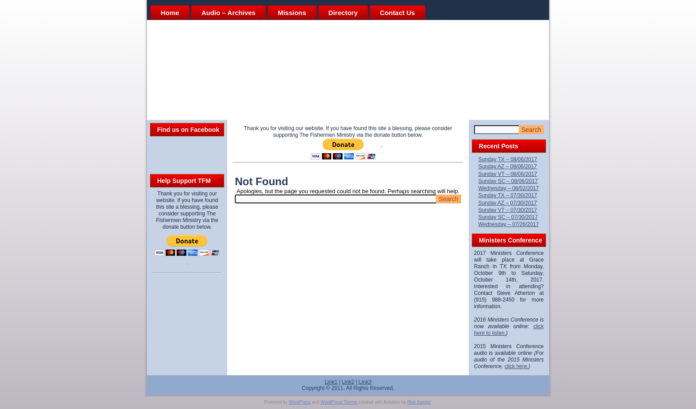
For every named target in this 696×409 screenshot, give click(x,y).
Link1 (330, 382)
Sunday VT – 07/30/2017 (507, 210)
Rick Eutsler (419, 402)
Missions (292, 12)
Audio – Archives (229, 12)
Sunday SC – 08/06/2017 (508, 181)
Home (170, 12)
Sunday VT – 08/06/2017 (507, 174)
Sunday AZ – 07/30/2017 (507, 203)
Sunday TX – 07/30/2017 (507, 195)
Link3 (365, 382)
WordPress (300, 402)
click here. (517, 366)
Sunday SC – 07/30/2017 (508, 217)
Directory (343, 12)
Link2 (348, 382)
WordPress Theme (338, 402)
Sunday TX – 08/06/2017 (507, 159)
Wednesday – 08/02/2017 (508, 188)
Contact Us (397, 12)
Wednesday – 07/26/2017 (508, 224)
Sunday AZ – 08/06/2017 (507, 166)
